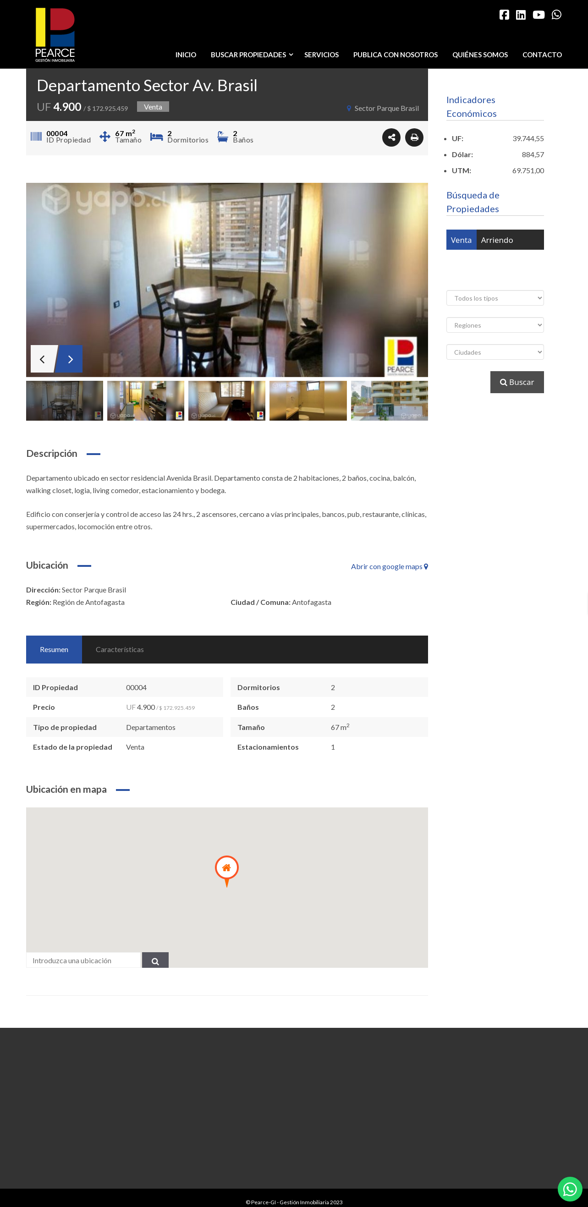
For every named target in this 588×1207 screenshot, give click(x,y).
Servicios (321, 54)
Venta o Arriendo (482, 260)
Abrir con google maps (389, 566)
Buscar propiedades (254, 54)
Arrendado (470, 280)
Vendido (514, 280)
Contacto (542, 54)
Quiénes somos (480, 54)
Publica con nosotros (395, 54)
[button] (227, 872)
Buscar (517, 382)
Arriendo (497, 240)
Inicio (186, 54)
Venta (461, 240)
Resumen (54, 649)
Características (120, 649)
